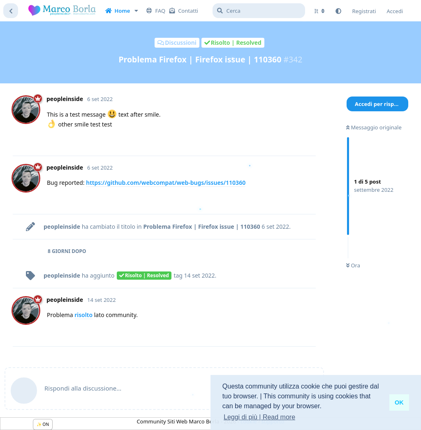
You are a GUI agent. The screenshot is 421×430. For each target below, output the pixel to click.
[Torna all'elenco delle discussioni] (10, 10)
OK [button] (399, 402)
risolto (83, 315)
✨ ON (43, 424)
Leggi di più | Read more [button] (259, 417)
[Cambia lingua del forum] (320, 11)
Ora (353, 265)
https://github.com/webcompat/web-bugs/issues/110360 (165, 182)
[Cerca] (259, 10)
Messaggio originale (374, 127)
